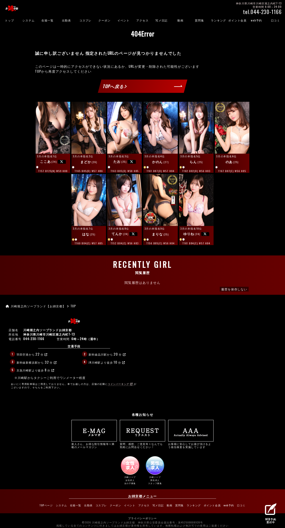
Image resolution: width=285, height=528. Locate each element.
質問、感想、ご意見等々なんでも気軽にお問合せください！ (142, 434)
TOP (38, 71)
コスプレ (85, 20)
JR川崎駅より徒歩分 (107, 362)
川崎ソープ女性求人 (130, 470)
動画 (180, 20)
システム (28, 20)
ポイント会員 (237, 20)
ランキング (218, 20)
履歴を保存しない (234, 289)
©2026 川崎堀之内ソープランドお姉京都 (108, 521)
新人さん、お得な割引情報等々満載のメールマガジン (94, 434)
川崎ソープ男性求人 (155, 470)
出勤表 (66, 20)
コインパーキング (120, 384)
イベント (123, 20)
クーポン (104, 20)
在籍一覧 (47, 20)
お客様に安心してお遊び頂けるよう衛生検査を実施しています (191, 434)
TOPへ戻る (115, 86)
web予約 (256, 20)
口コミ (275, 20)
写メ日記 (161, 20)
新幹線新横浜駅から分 (37, 362)
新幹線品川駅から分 (107, 353)
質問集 (199, 20)
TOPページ (34, 505)
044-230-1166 (33, 339)
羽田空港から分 (32, 353)
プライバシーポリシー (142, 516)
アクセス (142, 20)
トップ (9, 20)
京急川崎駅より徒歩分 (36, 369)
